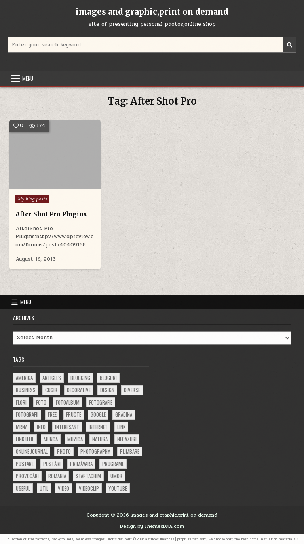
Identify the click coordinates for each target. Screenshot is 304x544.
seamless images (89, 539)
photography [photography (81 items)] (95, 451)
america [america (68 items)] (24, 378)
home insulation (263, 539)
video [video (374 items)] (63, 488)
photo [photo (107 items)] (64, 451)
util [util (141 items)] (44, 488)
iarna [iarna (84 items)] (21, 427)
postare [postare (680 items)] (25, 464)
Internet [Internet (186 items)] (98, 427)
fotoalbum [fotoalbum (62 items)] (68, 402)
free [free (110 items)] (52, 414)
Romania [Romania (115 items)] (57, 476)
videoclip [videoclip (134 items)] (89, 488)
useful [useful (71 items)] (23, 488)
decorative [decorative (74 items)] (79, 390)
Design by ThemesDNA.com (152, 526)
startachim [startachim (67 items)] (88, 476)
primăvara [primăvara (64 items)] (81, 464)
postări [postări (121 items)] (52, 464)
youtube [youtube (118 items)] (117, 488)
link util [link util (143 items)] (25, 439)
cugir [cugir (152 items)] (51, 390)
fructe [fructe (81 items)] (73, 414)
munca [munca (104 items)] (51, 439)
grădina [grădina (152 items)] (123, 414)
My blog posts (32, 199)
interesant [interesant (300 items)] (67, 427)
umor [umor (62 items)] (116, 476)
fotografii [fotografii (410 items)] (27, 414)
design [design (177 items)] (107, 390)
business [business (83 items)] (26, 390)
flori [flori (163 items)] (21, 402)
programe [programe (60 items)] (113, 464)
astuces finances (159, 539)
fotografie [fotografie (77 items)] (100, 402)
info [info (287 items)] (41, 427)
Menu (27, 78)
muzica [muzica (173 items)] (75, 439)
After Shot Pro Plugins (51, 214)
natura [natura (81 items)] (100, 439)
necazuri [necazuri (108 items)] (127, 439)
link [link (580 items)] (121, 427)
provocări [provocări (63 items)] (27, 476)
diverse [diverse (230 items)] (132, 390)
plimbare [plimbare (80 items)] (129, 451)
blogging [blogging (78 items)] (80, 378)
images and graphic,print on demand (152, 12)
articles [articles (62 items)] (51, 378)
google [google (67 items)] (98, 414)
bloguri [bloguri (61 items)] (108, 378)
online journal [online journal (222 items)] (32, 451)
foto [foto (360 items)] (41, 402)
